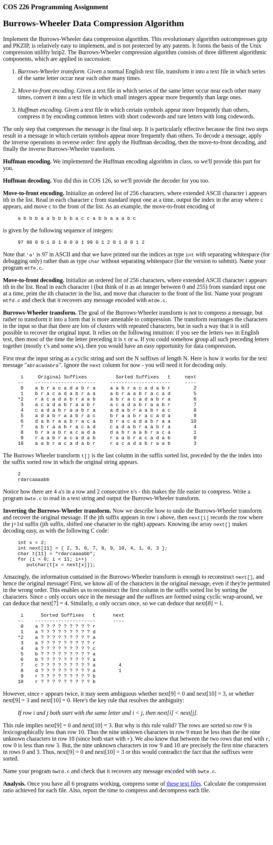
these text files (184, 822)
